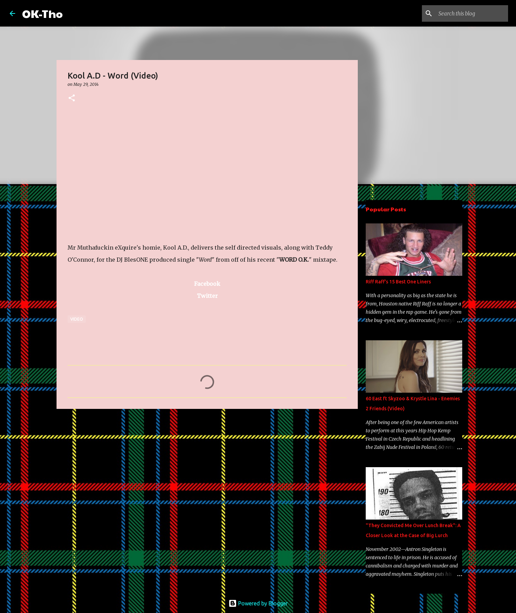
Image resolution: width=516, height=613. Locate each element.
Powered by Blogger (258, 603)
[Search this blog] (472, 13)
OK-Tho (42, 13)
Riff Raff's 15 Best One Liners (398, 281)
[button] (72, 98)
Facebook (207, 283)
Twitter (207, 295)
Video (76, 319)
